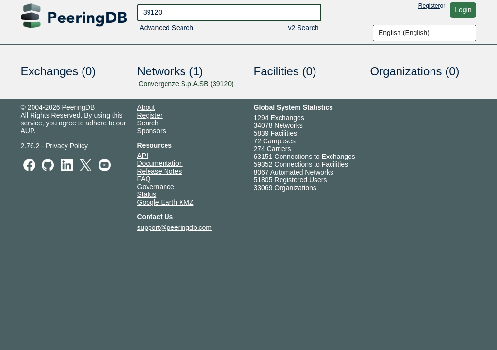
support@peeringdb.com (174, 227)
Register (429, 5)
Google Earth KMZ (165, 202)
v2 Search (303, 28)
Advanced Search (167, 28)
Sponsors (151, 131)
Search (148, 123)
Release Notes (159, 171)
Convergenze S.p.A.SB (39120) (186, 84)
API (143, 155)
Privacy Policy (67, 146)
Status (147, 194)
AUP (27, 131)
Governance (155, 187)
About (146, 107)
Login (463, 10)
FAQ (144, 179)
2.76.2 (30, 146)
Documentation (160, 163)
